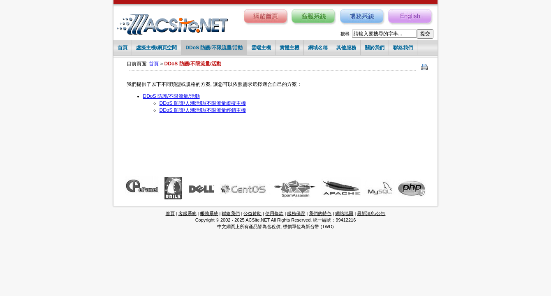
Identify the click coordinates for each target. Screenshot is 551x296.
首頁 (122, 48)
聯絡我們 (403, 48)
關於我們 (374, 48)
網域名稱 (318, 48)
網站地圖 (344, 213)
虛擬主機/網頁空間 (156, 48)
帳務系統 (209, 213)
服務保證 (296, 213)
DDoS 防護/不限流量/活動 (214, 48)
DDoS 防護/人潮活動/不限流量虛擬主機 (203, 103)
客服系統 (187, 213)
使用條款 (274, 213)
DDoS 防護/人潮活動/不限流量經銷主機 (203, 110)
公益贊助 (252, 213)
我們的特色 (320, 213)
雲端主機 (261, 48)
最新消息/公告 (371, 213)
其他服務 (346, 48)
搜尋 (345, 33)
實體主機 (289, 48)
